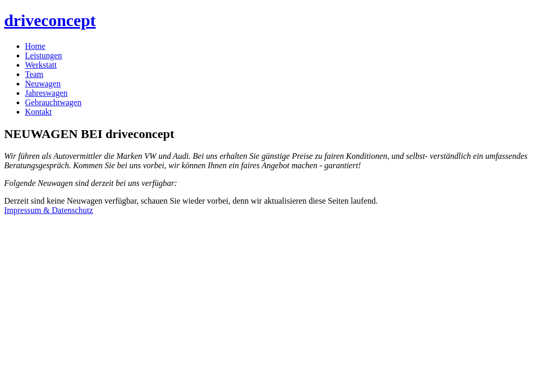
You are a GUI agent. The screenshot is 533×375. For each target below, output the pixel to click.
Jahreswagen (46, 93)
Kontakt (38, 111)
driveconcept (50, 20)
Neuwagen (42, 83)
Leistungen (43, 55)
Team (34, 74)
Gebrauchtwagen (53, 102)
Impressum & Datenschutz (48, 210)
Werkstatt (41, 64)
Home (35, 46)
